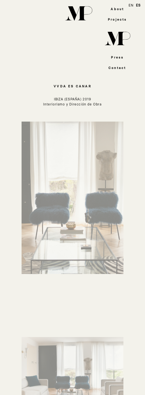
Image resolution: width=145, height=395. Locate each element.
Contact (117, 68)
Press (117, 57)
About (117, 9)
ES (138, 5)
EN (131, 5)
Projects (117, 19)
